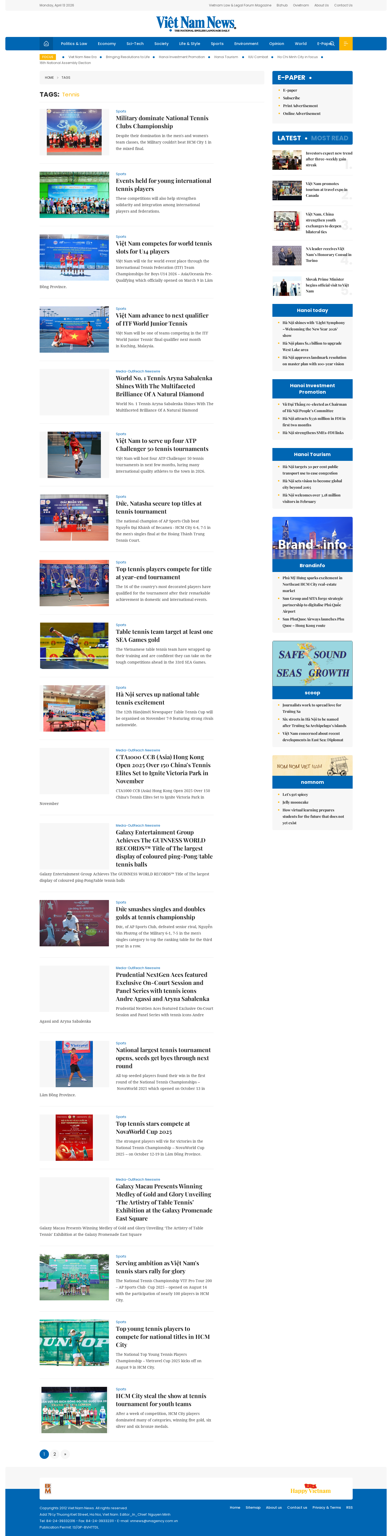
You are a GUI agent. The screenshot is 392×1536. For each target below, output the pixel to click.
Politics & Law (74, 43)
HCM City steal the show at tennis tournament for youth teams (161, 1400)
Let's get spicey (295, 846)
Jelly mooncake (296, 854)
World (301, 43)
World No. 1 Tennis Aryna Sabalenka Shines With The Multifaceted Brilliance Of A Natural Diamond (164, 386)
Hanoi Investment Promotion (182, 57)
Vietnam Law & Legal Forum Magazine (240, 5)
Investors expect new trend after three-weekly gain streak (329, 158)
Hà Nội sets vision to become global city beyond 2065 (312, 484)
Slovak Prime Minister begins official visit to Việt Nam (327, 285)
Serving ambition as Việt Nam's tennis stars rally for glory (157, 1267)
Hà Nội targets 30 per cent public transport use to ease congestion (310, 470)
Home (49, 77)
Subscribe (291, 97)
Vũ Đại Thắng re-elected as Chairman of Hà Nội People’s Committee (315, 407)
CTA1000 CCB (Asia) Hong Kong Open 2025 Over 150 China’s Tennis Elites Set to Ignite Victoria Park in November (163, 769)
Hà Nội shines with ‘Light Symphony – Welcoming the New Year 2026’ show (314, 329)
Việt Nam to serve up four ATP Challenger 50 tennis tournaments (162, 444)
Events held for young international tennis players (163, 184)
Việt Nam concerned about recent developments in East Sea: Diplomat (313, 756)
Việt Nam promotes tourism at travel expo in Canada (327, 189)
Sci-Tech (135, 43)
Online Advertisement (302, 113)
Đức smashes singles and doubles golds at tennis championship (160, 913)
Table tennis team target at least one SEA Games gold (164, 635)
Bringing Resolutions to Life (128, 57)
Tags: (49, 94)
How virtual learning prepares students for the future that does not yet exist (313, 869)
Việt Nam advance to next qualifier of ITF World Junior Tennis (162, 319)
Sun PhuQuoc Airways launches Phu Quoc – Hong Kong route (313, 633)
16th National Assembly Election (65, 63)
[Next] (65, 1454)
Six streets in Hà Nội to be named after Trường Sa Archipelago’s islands (314, 741)
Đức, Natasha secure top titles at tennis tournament (159, 507)
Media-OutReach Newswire (138, 371)
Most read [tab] (329, 138)
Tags (63, 77)
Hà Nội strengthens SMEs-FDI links (313, 432)
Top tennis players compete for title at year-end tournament (164, 573)
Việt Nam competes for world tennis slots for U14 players (164, 247)
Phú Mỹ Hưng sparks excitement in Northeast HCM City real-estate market (312, 595)
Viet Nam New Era (82, 57)
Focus (47, 57)
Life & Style (189, 43)
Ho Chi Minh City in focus (297, 57)
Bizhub (282, 5)
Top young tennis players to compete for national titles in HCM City (163, 1336)
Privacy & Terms (327, 1507)
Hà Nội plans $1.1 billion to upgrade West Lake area (312, 346)
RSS (349, 1507)
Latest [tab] (289, 138)
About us (274, 1507)
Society (161, 43)
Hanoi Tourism (226, 57)
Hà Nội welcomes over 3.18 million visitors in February (312, 498)
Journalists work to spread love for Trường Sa (312, 727)
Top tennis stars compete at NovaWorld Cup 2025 (153, 1127)
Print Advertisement (300, 105)
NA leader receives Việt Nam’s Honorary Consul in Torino (329, 254)
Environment (246, 43)
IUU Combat (258, 57)
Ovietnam (301, 5)
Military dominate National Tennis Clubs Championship (162, 122)
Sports (217, 43)
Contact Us (343, 5)
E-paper (291, 78)
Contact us (297, 1507)
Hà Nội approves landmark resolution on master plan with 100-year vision (315, 360)
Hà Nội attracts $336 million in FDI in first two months (314, 421)
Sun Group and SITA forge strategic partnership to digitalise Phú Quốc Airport (313, 616)
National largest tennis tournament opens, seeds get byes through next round (163, 1058)
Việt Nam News (196, 24)
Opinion (276, 43)
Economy (107, 43)
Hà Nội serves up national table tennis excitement (157, 698)
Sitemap (253, 1507)
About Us (321, 5)
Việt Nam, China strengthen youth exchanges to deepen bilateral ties (323, 223)
